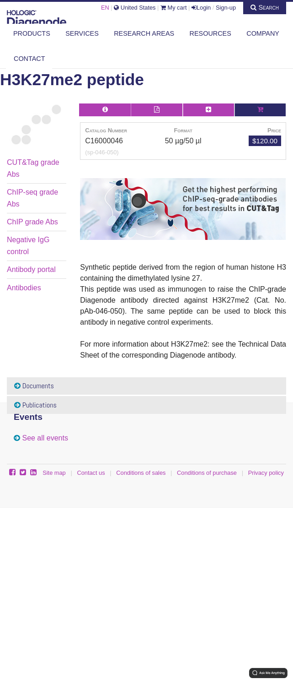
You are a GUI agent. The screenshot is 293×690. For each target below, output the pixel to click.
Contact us (91, 472)
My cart (173, 7)
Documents (34, 386)
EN (105, 7)
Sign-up (226, 7)
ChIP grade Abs (32, 222)
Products (31, 33)
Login (201, 7)
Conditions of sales (140, 472)
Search (264, 7)
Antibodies (24, 288)
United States (134, 7)
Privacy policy (266, 472)
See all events (45, 438)
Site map (54, 472)
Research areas (144, 33)
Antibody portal (31, 269)
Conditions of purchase (207, 472)
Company (262, 33)
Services (82, 33)
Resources (210, 33)
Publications (35, 405)
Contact (29, 58)
